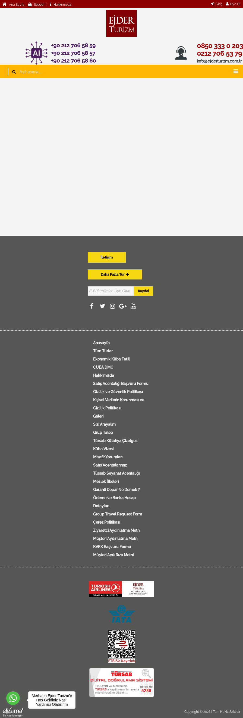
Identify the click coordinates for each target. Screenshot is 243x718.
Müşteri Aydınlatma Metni (115, 538)
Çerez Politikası (106, 522)
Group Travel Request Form (117, 514)
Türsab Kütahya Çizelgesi (115, 441)
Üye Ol (235, 4)
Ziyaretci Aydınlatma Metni (116, 530)
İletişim (106, 257)
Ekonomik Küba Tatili (111, 359)
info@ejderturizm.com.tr (219, 61)
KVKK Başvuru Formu (112, 547)
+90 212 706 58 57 (73, 53)
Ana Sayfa (16, 5)
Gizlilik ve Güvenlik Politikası (118, 392)
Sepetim (39, 5)
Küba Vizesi (103, 449)
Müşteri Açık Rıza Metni (113, 555)
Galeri (98, 416)
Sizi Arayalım (104, 424)
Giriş (219, 4)
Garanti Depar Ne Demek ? (116, 489)
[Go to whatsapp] (13, 698)
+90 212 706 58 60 (73, 60)
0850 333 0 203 (220, 46)
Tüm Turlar (103, 351)
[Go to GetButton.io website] (13, 712)
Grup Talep (103, 432)
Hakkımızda (62, 5)
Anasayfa (101, 343)
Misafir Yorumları (107, 457)
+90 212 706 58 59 (73, 45)
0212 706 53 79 (219, 53)
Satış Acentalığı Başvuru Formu (121, 383)
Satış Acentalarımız (110, 465)
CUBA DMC (103, 367)
